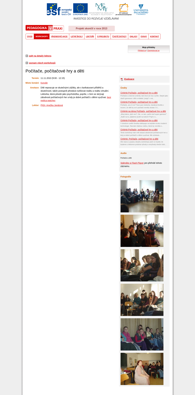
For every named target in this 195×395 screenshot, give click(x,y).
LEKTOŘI (90, 36)
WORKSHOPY (42, 36)
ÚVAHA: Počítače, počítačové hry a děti (139, 139)
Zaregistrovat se (153, 50)
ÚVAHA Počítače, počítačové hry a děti (139, 93)
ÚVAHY (144, 36)
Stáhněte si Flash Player (132, 163)
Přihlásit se (142, 50)
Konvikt (44, 83)
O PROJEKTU (103, 36)
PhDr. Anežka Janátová (52, 105)
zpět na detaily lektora (40, 56)
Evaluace (129, 79)
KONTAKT (154, 36)
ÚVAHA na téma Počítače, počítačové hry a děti (143, 111)
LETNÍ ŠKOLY (77, 36)
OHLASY (133, 36)
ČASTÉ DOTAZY (119, 36)
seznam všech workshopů (42, 63)
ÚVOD (29, 36)
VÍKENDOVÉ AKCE (59, 36)
